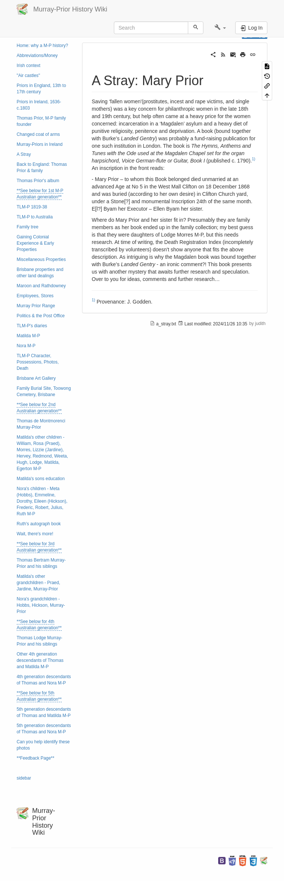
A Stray (24, 154)
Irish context (28, 65)
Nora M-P (26, 345)
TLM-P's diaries (32, 325)
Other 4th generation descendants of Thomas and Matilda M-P (40, 660)
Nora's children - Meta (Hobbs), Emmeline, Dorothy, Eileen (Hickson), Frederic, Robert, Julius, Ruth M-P (42, 501)
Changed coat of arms (38, 134)
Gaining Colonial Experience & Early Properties (35, 243)
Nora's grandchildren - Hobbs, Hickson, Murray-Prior (41, 605)
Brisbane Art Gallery (36, 378)
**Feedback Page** (35, 758)
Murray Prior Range (36, 305)
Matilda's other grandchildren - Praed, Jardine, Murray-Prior (38, 583)
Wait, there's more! (35, 533)
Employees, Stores (35, 295)
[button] (220, 28)
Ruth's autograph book (39, 523)
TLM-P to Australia (35, 217)
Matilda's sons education (41, 478)
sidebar (24, 778)
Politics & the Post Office (41, 315)
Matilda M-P (28, 335)
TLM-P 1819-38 (32, 207)
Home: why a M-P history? (42, 45)
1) (253, 159)
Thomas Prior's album (38, 180)
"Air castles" (28, 75)
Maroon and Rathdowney (41, 285)
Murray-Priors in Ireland (39, 144)
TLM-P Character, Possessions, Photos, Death (38, 362)
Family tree (27, 227)
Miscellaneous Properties (41, 259)
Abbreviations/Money (37, 55)
